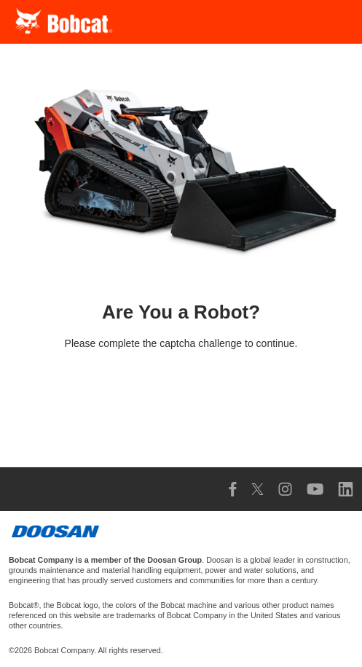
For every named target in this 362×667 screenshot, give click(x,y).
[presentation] (181, 402)
